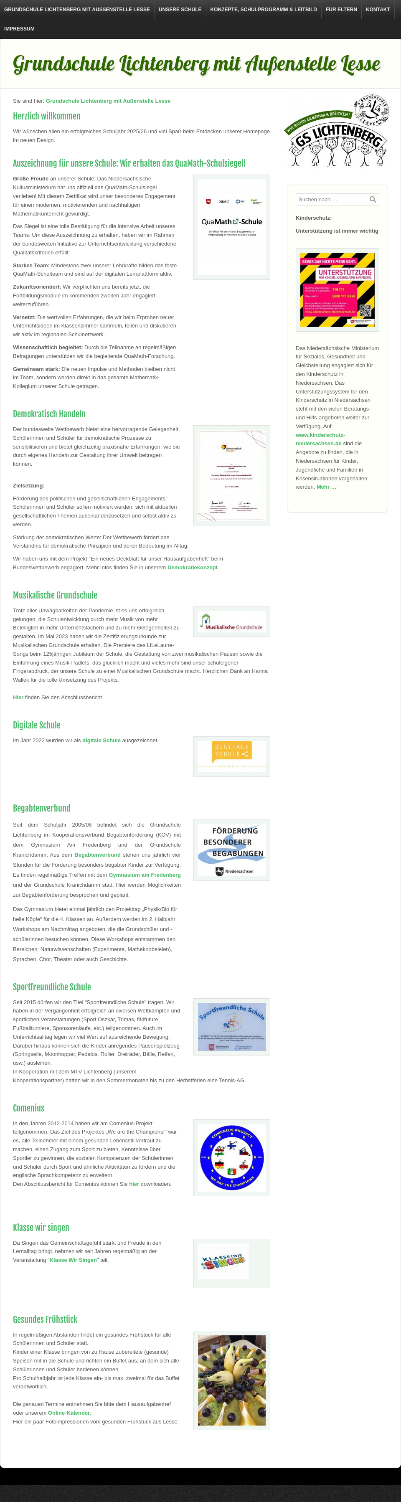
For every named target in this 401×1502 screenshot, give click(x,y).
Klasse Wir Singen (73, 1260)
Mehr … (327, 487)
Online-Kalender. (69, 1413)
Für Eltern (341, 10)
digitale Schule (101, 740)
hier (134, 1184)
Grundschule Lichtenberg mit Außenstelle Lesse (77, 10)
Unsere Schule (180, 10)
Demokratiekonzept (193, 567)
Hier (18, 697)
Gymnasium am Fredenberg (145, 875)
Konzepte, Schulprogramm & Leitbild (264, 10)
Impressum (19, 29)
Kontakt (378, 10)
